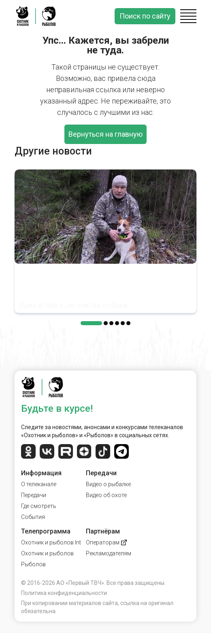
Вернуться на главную (105, 134)
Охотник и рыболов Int (51, 542)
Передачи (33, 495)
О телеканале (38, 484)
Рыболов (33, 564)
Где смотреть (38, 506)
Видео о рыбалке (108, 484)
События (33, 517)
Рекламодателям (108, 553)
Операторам (106, 542)
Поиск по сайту (145, 16)
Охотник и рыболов (47, 553)
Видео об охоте (106, 495)
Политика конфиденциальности (64, 593)
